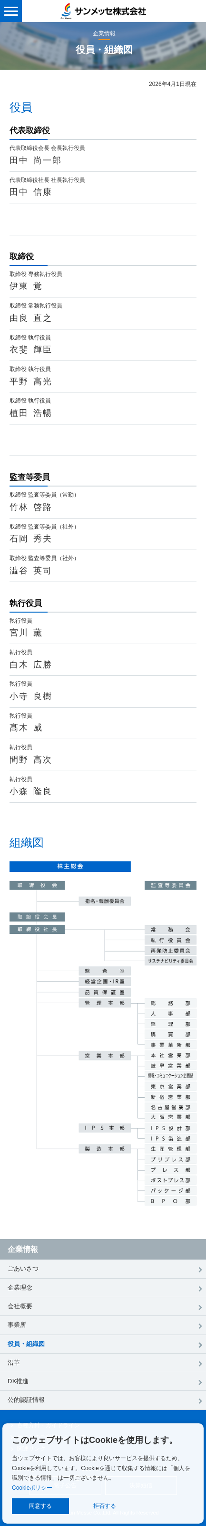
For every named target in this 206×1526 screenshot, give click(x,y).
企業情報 (23, 1249)
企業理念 (20, 1287)
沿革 (14, 1362)
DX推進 (18, 1381)
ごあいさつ (23, 1268)
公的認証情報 (26, 1399)
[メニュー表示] (11, 11)
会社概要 (20, 1306)
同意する (40, 1506)
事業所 (17, 1324)
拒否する (104, 1506)
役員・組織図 (26, 1343)
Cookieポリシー (32, 1487)
